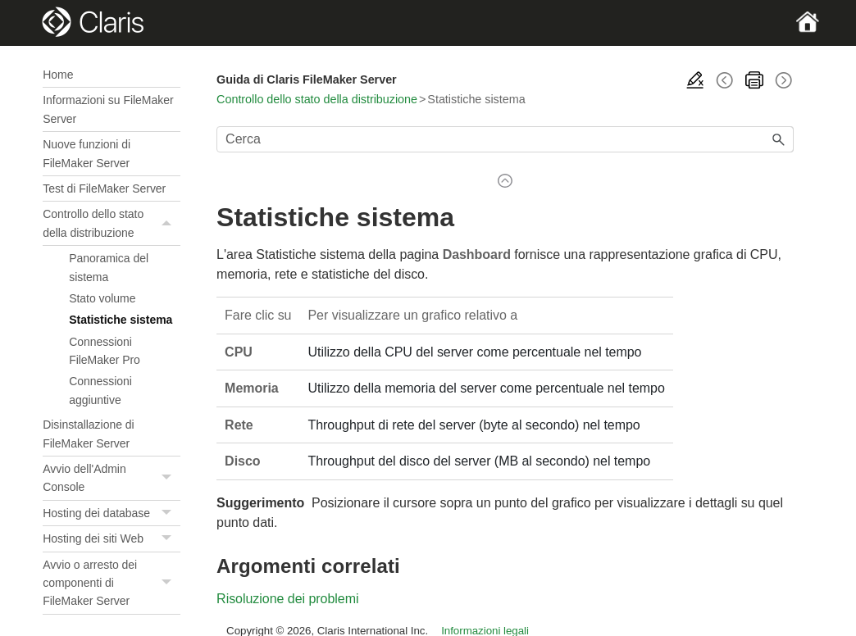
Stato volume (102, 298)
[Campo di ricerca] (505, 139)
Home (58, 74)
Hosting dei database (111, 513)
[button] (168, 223)
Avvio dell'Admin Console (111, 478)
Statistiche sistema (120, 319)
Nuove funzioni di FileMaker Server (86, 153)
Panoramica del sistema (108, 267)
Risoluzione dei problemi (287, 599)
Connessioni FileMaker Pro (104, 350)
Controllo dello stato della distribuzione (111, 223)
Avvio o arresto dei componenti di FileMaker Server (111, 583)
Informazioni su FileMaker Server (108, 109)
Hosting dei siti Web (111, 539)
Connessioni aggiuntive (100, 390)
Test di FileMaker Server (104, 188)
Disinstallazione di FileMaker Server (88, 433)
